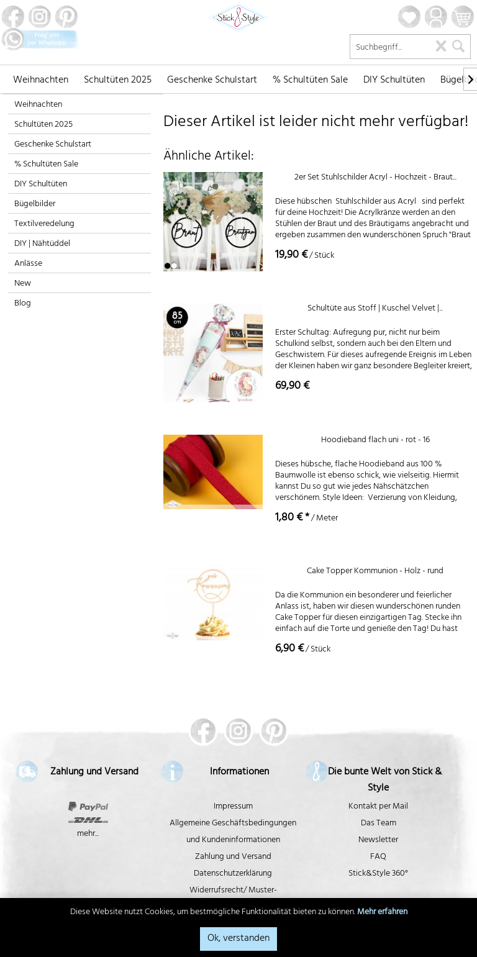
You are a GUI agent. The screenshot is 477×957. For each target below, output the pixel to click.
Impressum (233, 807)
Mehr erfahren (382, 912)
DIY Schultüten (40, 184)
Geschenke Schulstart (52, 145)
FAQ (378, 857)
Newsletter (378, 840)
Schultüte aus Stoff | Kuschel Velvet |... (375, 310)
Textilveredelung (44, 224)
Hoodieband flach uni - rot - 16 (375, 442)
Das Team (378, 823)
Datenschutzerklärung (233, 874)
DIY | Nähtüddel (42, 244)
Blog (22, 304)
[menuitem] (40, 79)
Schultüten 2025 (43, 125)
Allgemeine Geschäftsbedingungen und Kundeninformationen (233, 832)
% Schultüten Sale (46, 164)
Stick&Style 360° (378, 874)
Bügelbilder (34, 204)
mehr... (88, 834)
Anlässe (28, 264)
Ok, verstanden (238, 939)
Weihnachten (38, 105)
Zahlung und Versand (233, 857)
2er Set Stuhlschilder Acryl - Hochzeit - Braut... (375, 179)
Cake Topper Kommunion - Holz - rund (375, 573)
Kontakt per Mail (378, 807)
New (22, 284)
